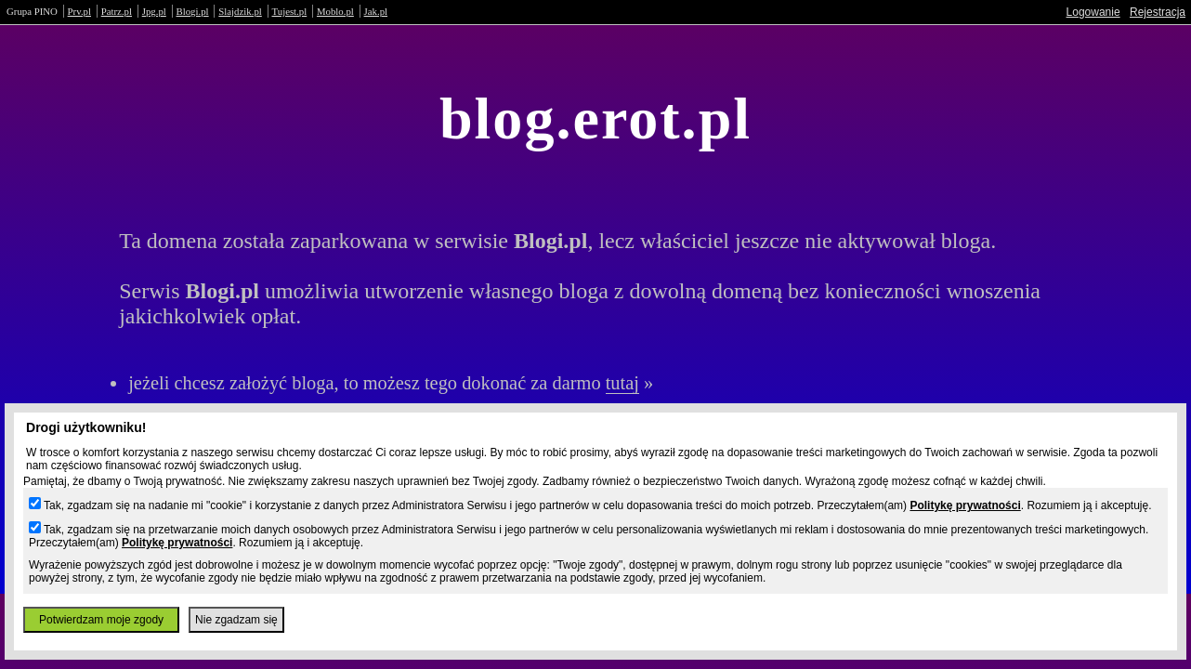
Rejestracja (1157, 12)
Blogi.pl (193, 11)
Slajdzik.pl (239, 11)
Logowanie (1093, 12)
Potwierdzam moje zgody (101, 619)
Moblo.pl (335, 11)
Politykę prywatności (965, 505)
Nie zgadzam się (236, 619)
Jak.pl (376, 11)
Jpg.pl (154, 11)
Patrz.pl (116, 11)
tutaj (622, 383)
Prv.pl (79, 11)
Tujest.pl (290, 11)
